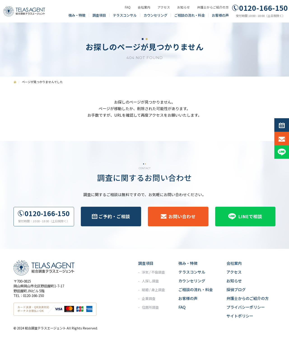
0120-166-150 (263, 8)
